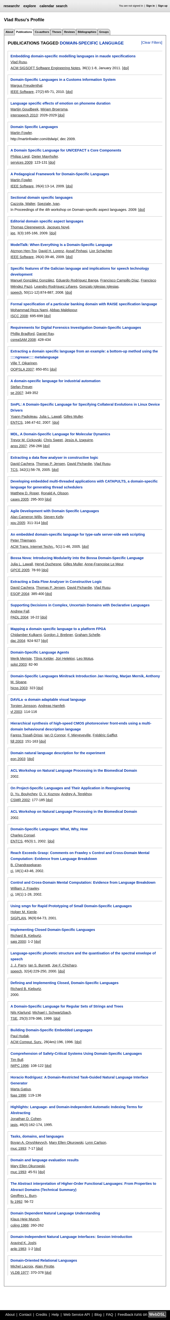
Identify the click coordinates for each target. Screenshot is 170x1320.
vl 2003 (16, 712)
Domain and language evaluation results (44, 1160)
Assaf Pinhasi (76, 251)
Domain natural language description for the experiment (57, 753)
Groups (104, 31)
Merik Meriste (21, 658)
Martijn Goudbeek (24, 109)
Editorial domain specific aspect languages (46, 221)
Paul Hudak (19, 1036)
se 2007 (16, 393)
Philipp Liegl (20, 156)
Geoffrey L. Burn (23, 1196)
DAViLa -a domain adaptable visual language (48, 700)
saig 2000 (18, 942)
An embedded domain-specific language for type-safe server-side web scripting (77, 534)
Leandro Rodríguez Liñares (55, 286)
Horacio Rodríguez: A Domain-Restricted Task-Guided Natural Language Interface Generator (79, 1080)
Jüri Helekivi (65, 658)
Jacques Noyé (58, 227)
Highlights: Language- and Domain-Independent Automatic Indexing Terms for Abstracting (76, 1110)
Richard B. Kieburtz (25, 936)
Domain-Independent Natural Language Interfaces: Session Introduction (71, 1237)
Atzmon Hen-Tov (23, 251)
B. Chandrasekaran (25, 865)
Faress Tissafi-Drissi (26, 735)
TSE (13, 1018)
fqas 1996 (18, 1095)
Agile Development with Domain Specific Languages (54, 511)
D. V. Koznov (49, 794)
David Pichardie (79, 464)
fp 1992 (16, 1202)
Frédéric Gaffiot (105, 735)
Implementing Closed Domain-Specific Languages (52, 930)
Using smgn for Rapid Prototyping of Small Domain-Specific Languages (71, 906)
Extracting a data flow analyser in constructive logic (54, 458)
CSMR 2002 (20, 800)
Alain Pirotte (44, 1266)
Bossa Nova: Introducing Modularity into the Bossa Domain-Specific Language (77, 558)
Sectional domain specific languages (41, 197)
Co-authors (42, 31)
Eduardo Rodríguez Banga (77, 280)
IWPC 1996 (19, 1066)
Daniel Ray (45, 334)
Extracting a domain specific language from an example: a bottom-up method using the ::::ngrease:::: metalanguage (84, 354)
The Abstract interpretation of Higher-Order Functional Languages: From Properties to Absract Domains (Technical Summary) (83, 1186)
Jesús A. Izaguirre (79, 440)
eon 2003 (17, 759)
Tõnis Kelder (44, 658)
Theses (56, 31)
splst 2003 (18, 664)
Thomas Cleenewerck (27, 227)
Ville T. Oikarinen (23, 363)
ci (11, 871)
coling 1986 (19, 1225)
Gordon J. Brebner (58, 635)
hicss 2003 (18, 688)
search (61, 6)
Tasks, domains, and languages (37, 1136)
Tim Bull (16, 1060)
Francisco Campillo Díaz (119, 280)
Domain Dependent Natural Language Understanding (55, 1213)
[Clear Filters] (151, 42)
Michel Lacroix (21, 1266)
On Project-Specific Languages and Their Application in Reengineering (70, 788)
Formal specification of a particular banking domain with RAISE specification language (83, 304)
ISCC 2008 (19, 316)
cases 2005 (19, 499)
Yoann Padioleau (23, 416)
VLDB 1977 (19, 1273)
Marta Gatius (20, 1089)
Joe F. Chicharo (64, 965)
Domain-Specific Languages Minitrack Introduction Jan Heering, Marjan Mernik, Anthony (85, 676)
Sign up (163, 5)
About (9, 31)
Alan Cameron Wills (26, 517)
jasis (14, 1125)
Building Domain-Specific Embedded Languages (51, 1030)
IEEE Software (22, 92)
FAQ (109, 1315)
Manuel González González (32, 280)
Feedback (125, 1315)
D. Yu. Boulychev (23, 794)
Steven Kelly (53, 517)
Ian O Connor (55, 735)
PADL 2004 (19, 617)
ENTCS (16, 422)
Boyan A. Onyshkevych (28, 1142)
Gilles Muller (73, 416)
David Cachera (22, 464)
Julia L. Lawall (50, 416)
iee (12, 233)
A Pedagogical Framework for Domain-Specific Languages (59, 174)
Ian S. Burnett (39, 965)
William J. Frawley (24, 888)
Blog (98, 1315)
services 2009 (21, 162)
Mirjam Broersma (54, 109)
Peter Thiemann (23, 540)
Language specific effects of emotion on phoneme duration (60, 103)
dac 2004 (17, 641)
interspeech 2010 (24, 115)
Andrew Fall (19, 611)
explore (29, 6)
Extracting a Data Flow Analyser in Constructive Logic (56, 582)
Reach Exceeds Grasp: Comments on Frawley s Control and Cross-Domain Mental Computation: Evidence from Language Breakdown (79, 856)
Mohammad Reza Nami (29, 310)
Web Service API (76, 1315)
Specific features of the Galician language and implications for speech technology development (79, 271)
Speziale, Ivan (48, 204)
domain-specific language (92, 43)
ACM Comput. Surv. (26, 1042)
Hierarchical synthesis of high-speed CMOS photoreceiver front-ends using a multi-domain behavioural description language (80, 726)
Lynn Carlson (95, 1142)
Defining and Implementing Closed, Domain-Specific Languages (64, 983)
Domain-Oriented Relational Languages (43, 1260)
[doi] (125, 68)
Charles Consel (22, 835)
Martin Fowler (21, 133)
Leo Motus (85, 658)
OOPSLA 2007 (22, 369)
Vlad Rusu (18, 62)
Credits (41, 1315)
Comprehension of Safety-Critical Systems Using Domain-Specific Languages (76, 1054)
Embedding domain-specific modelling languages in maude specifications (72, 56)
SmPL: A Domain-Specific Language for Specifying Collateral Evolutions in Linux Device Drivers (85, 407)
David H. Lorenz (51, 251)
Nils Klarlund (20, 1012)
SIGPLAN (18, 918)
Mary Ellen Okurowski (66, 1142)
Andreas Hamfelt (51, 706)
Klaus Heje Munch (24, 1219)
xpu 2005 (17, 523)
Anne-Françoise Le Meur (104, 564)
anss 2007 (18, 446)
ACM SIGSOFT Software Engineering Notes (45, 68)
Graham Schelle (87, 635)
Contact (25, 1315)
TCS (14, 470)
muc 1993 (18, 1148)
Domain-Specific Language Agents (39, 652)
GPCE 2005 (19, 570)
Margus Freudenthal (26, 86)
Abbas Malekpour (63, 310)
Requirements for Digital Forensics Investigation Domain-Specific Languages (75, 328)
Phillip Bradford (22, 334)
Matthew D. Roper (24, 493)
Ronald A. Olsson (54, 493)
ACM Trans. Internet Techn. (32, 547)
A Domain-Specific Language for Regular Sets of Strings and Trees (66, 1006)
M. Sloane (18, 682)
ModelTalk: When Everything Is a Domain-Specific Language (61, 245)
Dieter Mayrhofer (45, 156)
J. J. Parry (18, 965)
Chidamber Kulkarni (26, 635)
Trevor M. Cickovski (26, 440)
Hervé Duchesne (48, 564)
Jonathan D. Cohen (25, 1119)
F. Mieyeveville (79, 735)
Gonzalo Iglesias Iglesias (99, 286)
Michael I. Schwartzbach (51, 1012)
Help (55, 1315)
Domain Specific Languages (34, 127)
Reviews (69, 31)
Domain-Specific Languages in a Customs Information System (62, 80)
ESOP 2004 (19, 594)
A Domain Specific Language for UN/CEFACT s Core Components (65, 150)
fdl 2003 (16, 741)
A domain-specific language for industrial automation (55, 381)
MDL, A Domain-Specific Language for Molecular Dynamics (60, 434)
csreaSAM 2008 (23, 340)
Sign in (150, 5)
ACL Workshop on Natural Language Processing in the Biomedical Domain (73, 770)
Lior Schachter (100, 251)
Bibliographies (87, 31)
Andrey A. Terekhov (76, 794)
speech (16, 292)
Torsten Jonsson (23, 706)
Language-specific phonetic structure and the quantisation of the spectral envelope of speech (83, 956)
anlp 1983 (18, 1249)
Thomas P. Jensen (50, 464)
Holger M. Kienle (23, 912)
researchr (11, 6)
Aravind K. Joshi (23, 1243)
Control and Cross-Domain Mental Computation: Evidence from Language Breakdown (82, 882)
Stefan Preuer (21, 387)
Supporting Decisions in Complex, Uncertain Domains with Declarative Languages (79, 605)
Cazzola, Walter (22, 204)
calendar (47, 6)
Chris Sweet (53, 440)
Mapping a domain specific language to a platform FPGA (58, 629)
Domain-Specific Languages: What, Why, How (48, 829)
